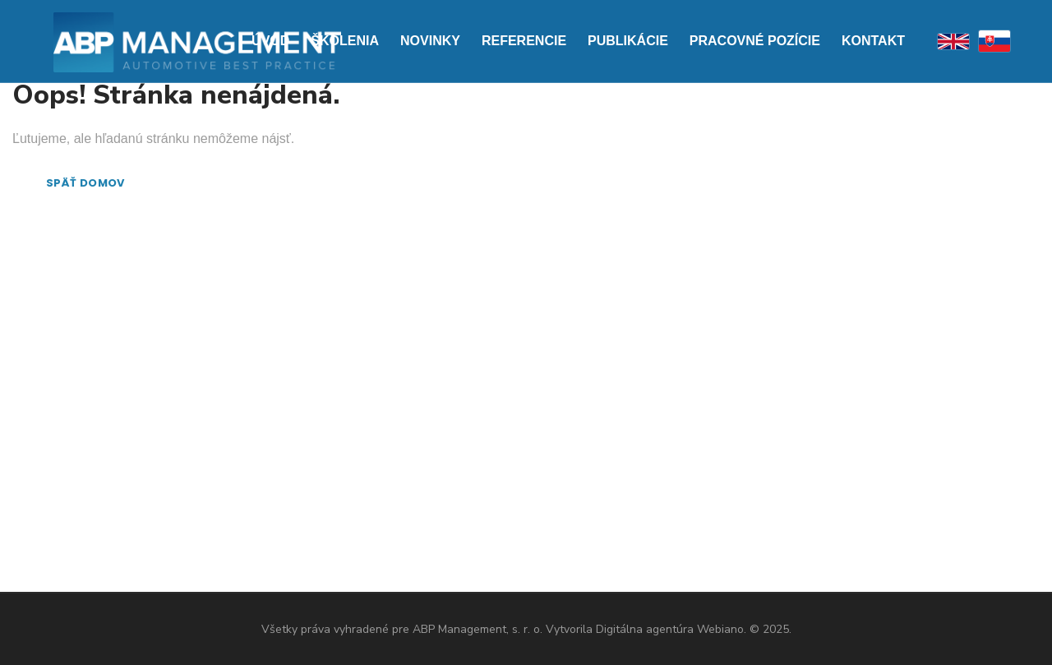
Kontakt (873, 41)
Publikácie (628, 41)
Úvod (270, 41)
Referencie (524, 41)
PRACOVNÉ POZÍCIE (755, 41)
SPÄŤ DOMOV (85, 183)
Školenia (345, 41)
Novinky (430, 41)
